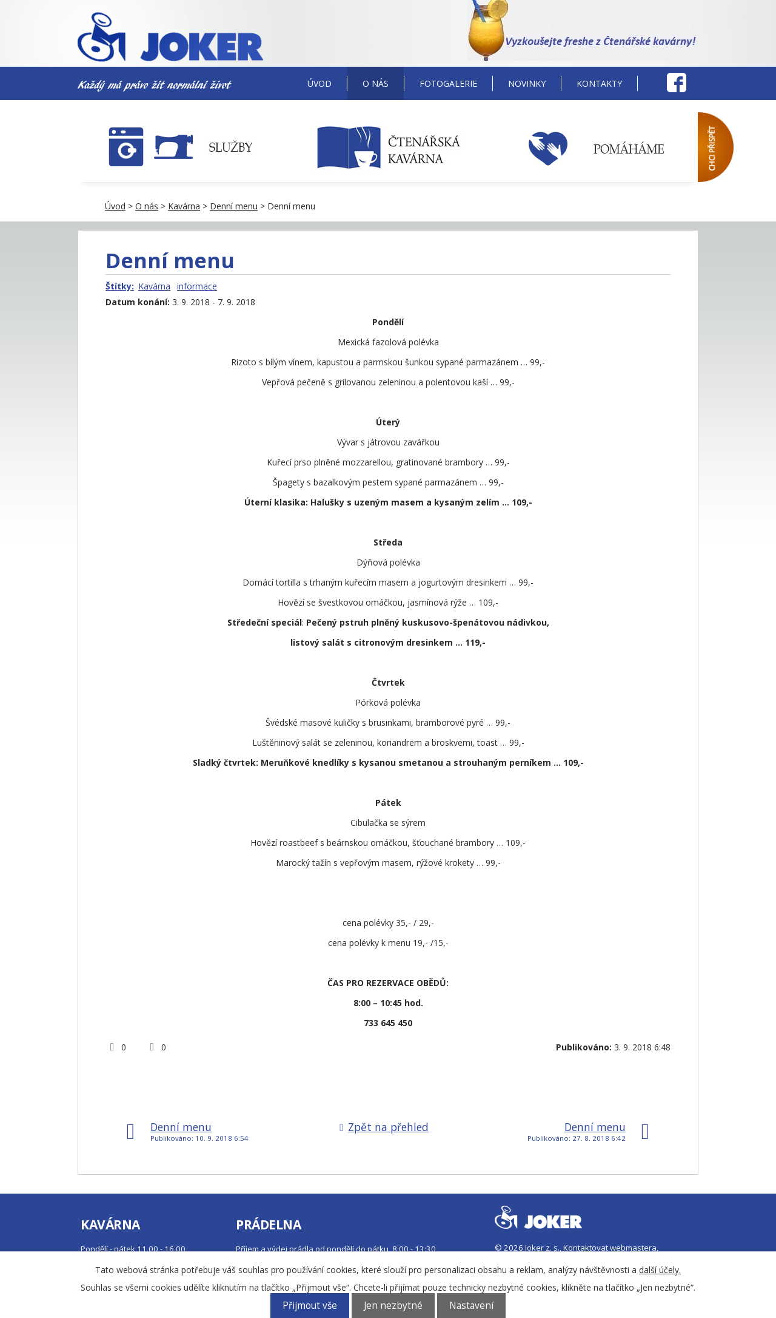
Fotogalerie (448, 83)
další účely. (660, 1270)
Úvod (319, 83)
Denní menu (234, 206)
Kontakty (599, 83)
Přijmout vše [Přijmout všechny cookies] (310, 1305)
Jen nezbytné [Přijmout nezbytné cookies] (393, 1305)
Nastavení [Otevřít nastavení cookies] (471, 1305)
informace (197, 286)
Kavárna (184, 206)
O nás (376, 83)
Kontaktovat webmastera (610, 1247)
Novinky (527, 83)
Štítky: (119, 286)
